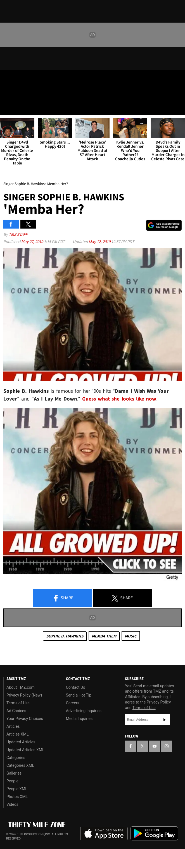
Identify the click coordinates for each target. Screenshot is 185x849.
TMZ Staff (18, 234)
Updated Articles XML (25, 750)
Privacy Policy (159, 702)
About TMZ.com (20, 687)
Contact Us (75, 687)
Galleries (14, 773)
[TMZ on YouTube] (154, 746)
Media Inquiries (79, 718)
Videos (12, 804)
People (12, 781)
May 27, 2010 (32, 241)
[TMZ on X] (17, 78)
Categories (15, 757)
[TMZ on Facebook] (6, 78)
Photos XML (17, 796)
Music (131, 636)
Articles (13, 726)
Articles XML (17, 734)
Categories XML (20, 765)
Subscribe (164, 719)
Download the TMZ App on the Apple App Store (104, 834)
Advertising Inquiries (83, 711)
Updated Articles (20, 742)
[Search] (177, 107)
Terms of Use (18, 703)
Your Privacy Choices (24, 718)
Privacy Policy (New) (24, 695)
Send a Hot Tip (78, 695)
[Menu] (8, 107)
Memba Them (104, 636)
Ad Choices (16, 711)
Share (63, 598)
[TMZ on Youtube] (29, 78)
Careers (72, 703)
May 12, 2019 (100, 241)
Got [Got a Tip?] (18, 93)
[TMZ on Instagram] (40, 78)
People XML (16, 789)
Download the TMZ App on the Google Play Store (154, 833)
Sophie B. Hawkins (64, 636)
